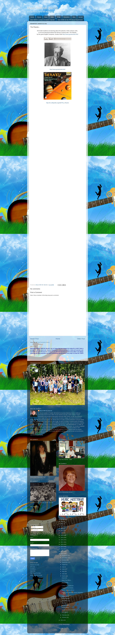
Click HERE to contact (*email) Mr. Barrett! (42, 20)
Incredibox (33, 569)
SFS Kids (32, 567)
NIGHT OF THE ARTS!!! (68, 590)
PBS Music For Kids (35, 573)
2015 (62, 546)
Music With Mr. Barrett (42, 8)
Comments (34, 530)
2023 (62, 528)
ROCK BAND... (66, 607)
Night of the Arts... (66, 600)
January (64, 617)
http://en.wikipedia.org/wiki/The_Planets (57, 103)
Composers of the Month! (68, 609)
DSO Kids (32, 571)
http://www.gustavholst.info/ (70, 34)
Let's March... (65, 612)
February (64, 615)
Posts (33, 527)
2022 (62, 530)
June (63, 569)
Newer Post (34, 339)
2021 (62, 533)
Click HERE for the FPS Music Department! (70, 20)
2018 (62, 539)
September (65, 562)
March (64, 576)
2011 (62, 620)
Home (32, 17)
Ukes (74, 17)
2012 (62, 553)
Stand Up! (64, 578)
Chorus (39, 17)
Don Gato (64, 603)
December (65, 555)
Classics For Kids (34, 564)
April (63, 573)
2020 (62, 535)
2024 (62, 526)
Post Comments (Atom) (43, 342)
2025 (62, 523)
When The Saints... (67, 580)
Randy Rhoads (65, 598)
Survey (80, 17)
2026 (62, 521)
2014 (62, 549)
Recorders (66, 17)
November (65, 557)
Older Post (81, 339)
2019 (62, 537)
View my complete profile (36, 435)
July (63, 567)
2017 (62, 542)
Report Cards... (66, 605)
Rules (52, 17)
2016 (62, 544)
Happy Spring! (65, 596)
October (64, 560)
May (63, 571)
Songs (59, 17)
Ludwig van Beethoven (68, 585)
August (64, 564)
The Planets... (65, 582)
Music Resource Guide (36, 575)
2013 (62, 551)
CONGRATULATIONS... (68, 588)
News (46, 17)
